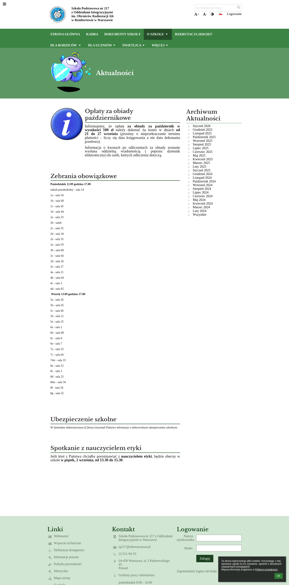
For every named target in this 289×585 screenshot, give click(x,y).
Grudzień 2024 (202, 174)
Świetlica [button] (134, 45)
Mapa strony (62, 578)
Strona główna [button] (65, 34)
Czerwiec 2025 (202, 151)
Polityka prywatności (68, 564)
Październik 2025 (204, 137)
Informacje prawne (66, 557)
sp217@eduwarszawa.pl (135, 546)
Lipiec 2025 (201, 148)
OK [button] (278, 576)
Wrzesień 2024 (202, 185)
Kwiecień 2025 (203, 159)
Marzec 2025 (201, 163)
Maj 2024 (199, 199)
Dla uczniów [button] (102, 45)
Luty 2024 (199, 211)
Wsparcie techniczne (67, 543)
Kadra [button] (92, 34)
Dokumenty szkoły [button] (122, 34)
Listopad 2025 (202, 133)
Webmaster (61, 536)
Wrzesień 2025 (202, 140)
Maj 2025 (199, 155)
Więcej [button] (160, 45)
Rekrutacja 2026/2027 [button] (193, 34)
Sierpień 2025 (202, 144)
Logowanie (234, 14)
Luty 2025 (199, 166)
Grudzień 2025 (202, 129)
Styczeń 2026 (202, 126)
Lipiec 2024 (201, 192)
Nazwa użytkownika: (186, 537)
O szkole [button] (158, 34)
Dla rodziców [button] (66, 45)
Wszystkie (200, 214)
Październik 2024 (204, 181)
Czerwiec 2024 (202, 196)
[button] (221, 13)
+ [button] (196, 14)
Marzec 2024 (201, 207)
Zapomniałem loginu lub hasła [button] (197, 571)
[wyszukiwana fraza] (218, 7)
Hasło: (188, 548)
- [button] (205, 14)
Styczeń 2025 (202, 170)
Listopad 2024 (202, 177)
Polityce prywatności (266, 569)
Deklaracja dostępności (69, 550)
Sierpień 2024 (202, 188)
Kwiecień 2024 (203, 203)
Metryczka (61, 571)
